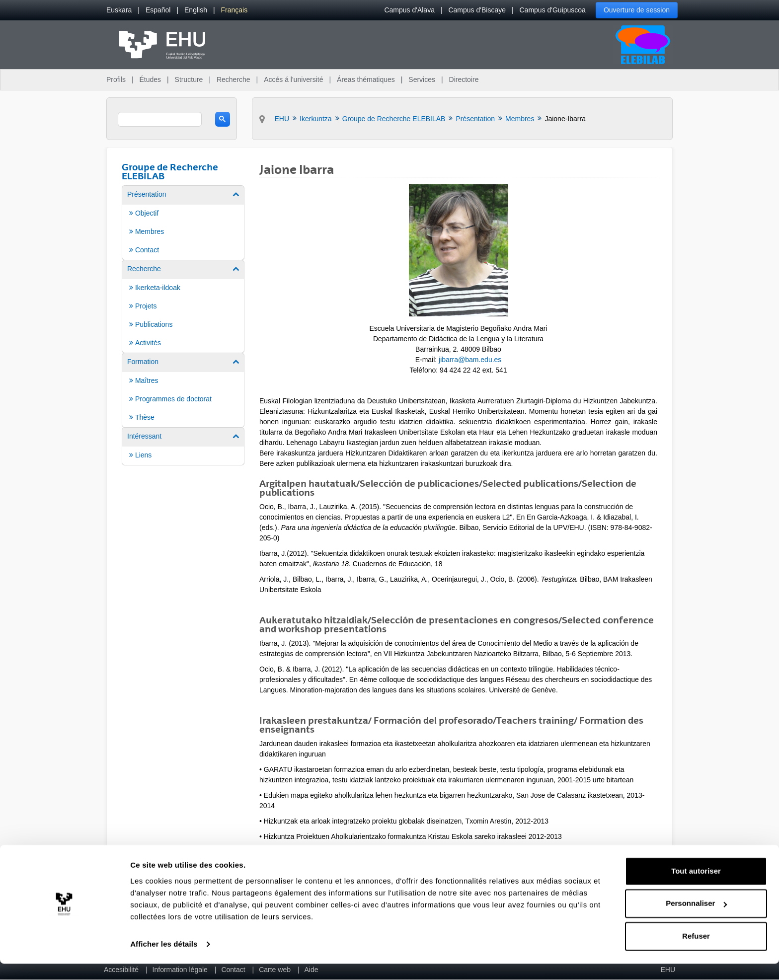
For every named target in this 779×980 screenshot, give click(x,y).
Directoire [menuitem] (464, 79)
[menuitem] (119, 10)
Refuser (696, 952)
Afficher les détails (163, 960)
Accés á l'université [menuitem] (293, 79)
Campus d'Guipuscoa (553, 10)
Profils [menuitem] (116, 79)
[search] (160, 119)
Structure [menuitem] (189, 79)
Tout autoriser (696, 887)
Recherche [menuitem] (233, 79)
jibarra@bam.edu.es (470, 360)
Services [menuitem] (421, 79)
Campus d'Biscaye (477, 10)
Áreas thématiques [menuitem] (366, 79)
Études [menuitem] (150, 79)
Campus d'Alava (409, 10)
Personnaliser (696, 919)
